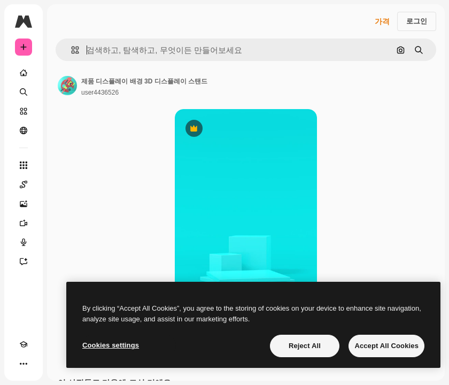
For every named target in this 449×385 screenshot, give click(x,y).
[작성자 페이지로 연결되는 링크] (67, 85)
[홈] (23, 72)
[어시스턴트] (23, 261)
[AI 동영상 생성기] (23, 223)
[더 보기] (23, 363)
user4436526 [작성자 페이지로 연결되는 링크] (100, 92)
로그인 (416, 21)
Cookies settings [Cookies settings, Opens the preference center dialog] (110, 345)
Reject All (305, 346)
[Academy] (23, 344)
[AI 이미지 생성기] (23, 203)
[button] (71, 50)
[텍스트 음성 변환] (23, 242)
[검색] (23, 92)
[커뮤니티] (23, 130)
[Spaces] (23, 184)
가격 (382, 21)
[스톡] (23, 111)
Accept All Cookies (386, 346)
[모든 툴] (23, 165)
